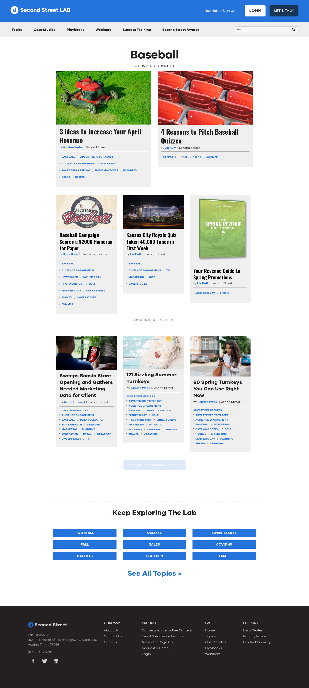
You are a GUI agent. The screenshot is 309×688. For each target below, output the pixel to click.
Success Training (137, 29)
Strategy (104, 434)
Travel (134, 434)
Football (85, 533)
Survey (67, 297)
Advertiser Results (74, 410)
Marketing (107, 163)
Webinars (103, 29)
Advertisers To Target (96, 157)
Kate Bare (70, 254)
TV (168, 270)
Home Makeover (106, 170)
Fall (85, 544)
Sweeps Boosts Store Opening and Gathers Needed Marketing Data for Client (86, 385)
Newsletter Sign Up (220, 10)
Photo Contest (73, 284)
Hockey (200, 433)
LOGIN (255, 10)
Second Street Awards (180, 29)
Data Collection (92, 419)
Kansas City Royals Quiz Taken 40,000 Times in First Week (151, 241)
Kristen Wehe (73, 147)
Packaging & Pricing (76, 170)
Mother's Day (71, 290)
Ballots (85, 556)
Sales (66, 177)
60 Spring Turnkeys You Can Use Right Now (217, 389)
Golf (155, 415)
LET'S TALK (284, 10)
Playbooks (75, 29)
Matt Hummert (74, 402)
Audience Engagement (78, 163)
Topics (17, 29)
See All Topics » (154, 573)
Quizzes (154, 533)
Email (224, 556)
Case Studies (44, 29)
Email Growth (72, 424)
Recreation (70, 434)
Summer (212, 157)
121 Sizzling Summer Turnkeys (151, 378)
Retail (87, 434)
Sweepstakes (86, 297)
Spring (80, 177)
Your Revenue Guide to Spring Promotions (216, 273)
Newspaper (70, 277)
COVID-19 (224, 544)
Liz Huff (170, 148)
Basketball (222, 424)
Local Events (166, 419)
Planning (130, 170)
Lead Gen (93, 424)
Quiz (185, 157)
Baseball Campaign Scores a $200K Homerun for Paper (86, 241)
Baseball (68, 157)
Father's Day (92, 277)
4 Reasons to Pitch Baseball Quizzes (200, 136)
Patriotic (155, 424)
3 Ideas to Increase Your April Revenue (100, 136)
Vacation (150, 434)
